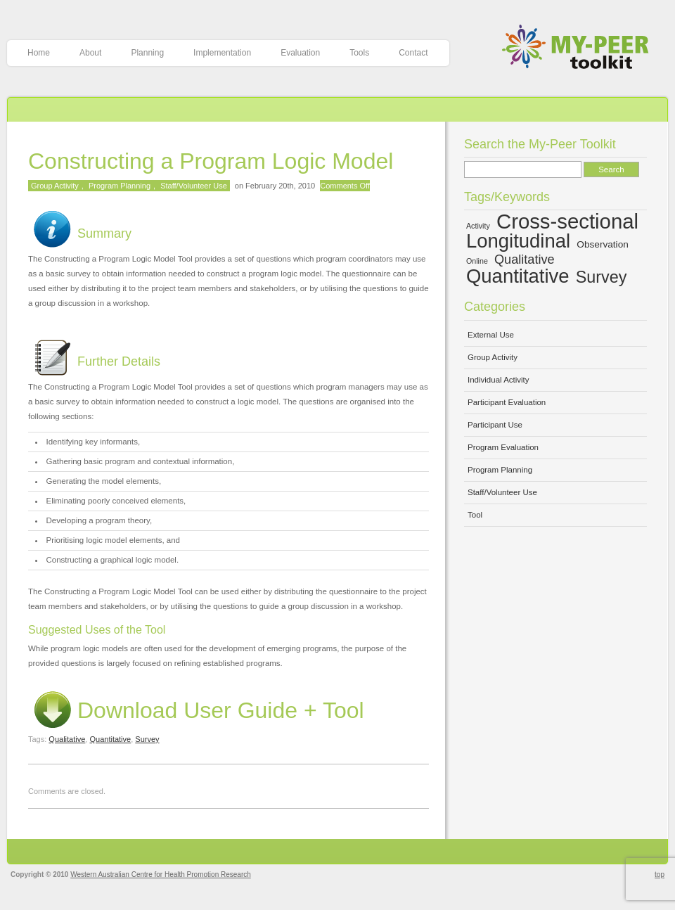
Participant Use (495, 425)
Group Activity (55, 185)
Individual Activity (498, 380)
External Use (491, 335)
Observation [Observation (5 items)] (603, 244)
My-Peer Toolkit (580, 48)
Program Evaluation (503, 447)
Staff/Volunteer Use (193, 185)
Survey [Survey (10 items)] (601, 277)
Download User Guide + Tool (196, 710)
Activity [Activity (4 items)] (478, 226)
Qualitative (67, 739)
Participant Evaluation (507, 402)
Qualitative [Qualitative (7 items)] (524, 259)
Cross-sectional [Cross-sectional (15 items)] (567, 221)
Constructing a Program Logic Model (210, 161)
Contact (413, 53)
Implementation (222, 53)
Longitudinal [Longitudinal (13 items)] (518, 241)
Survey (147, 739)
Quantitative (110, 739)
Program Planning (119, 185)
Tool (475, 515)
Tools (359, 53)
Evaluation (300, 53)
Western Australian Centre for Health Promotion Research (160, 874)
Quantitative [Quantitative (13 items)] (518, 276)
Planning (147, 53)
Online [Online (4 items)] (477, 261)
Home (38, 53)
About (90, 53)
